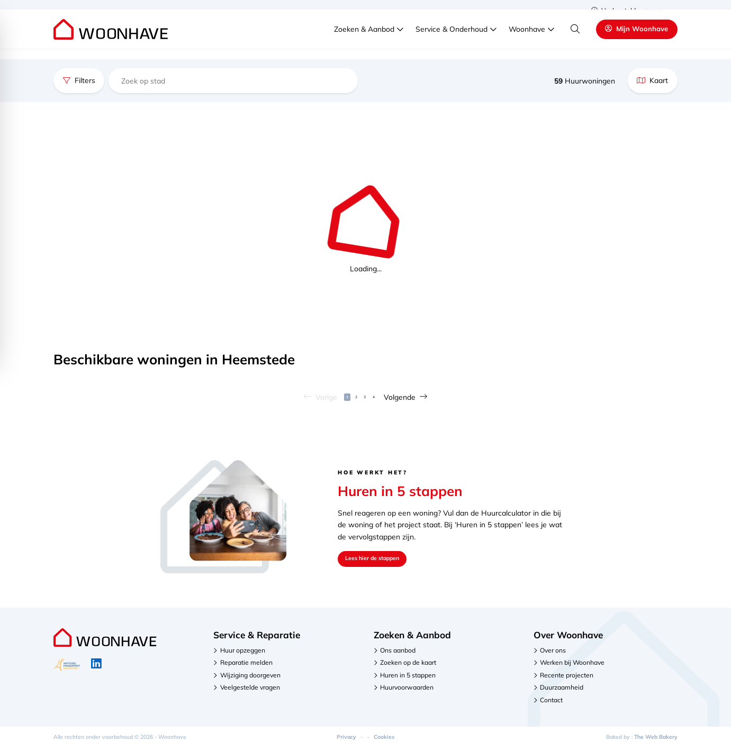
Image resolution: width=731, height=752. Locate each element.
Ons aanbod (398, 655)
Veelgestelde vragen (626, 10)
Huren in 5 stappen (408, 680)
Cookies (384, 741)
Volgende (419, 399)
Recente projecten (566, 680)
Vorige (306, 399)
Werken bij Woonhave (572, 667)
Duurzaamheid (561, 692)
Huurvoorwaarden (407, 692)
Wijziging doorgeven (250, 680)
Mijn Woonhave (637, 39)
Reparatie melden (246, 667)
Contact (551, 704)
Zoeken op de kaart (408, 667)
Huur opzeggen (242, 655)
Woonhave (527, 39)
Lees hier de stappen (380, 562)
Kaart (652, 80)
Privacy (346, 741)
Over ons (553, 655)
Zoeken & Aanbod (364, 39)
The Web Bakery (656, 741)
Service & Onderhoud (452, 39)
